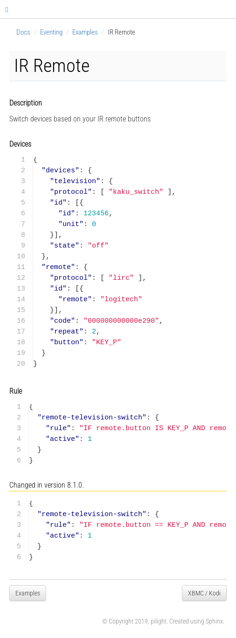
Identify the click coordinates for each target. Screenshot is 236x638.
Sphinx (214, 621)
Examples (85, 32)
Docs (23, 32)
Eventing (51, 32)
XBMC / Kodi (204, 593)
